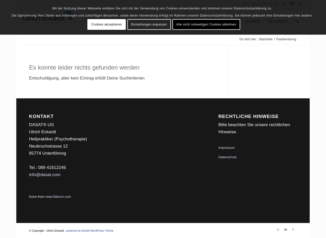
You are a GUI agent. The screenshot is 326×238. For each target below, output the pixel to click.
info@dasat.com (44, 174)
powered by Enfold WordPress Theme (89, 230)
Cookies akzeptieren (106, 24)
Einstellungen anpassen (149, 24)
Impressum (226, 148)
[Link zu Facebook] (293, 229)
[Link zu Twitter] (278, 229)
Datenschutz (227, 157)
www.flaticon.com (58, 197)
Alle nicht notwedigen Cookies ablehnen (206, 24)
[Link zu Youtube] (285, 229)
